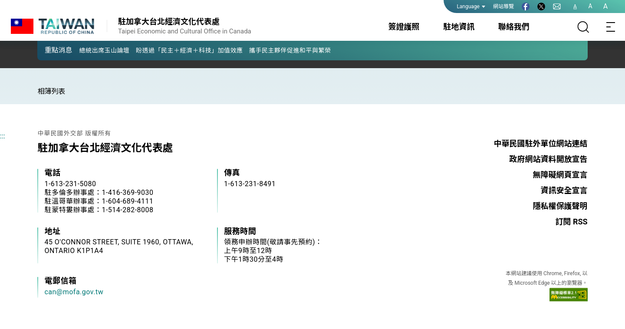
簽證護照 (404, 26)
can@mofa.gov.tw (73, 292)
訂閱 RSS (571, 221)
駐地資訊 (458, 26)
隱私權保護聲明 (560, 206)
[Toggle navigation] (611, 27)
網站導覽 (503, 6)
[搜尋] (583, 27)
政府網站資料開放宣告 (549, 159)
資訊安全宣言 (564, 190)
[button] (50, 50)
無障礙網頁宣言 (560, 174)
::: (2, 136)
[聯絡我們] (557, 6)
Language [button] (471, 6)
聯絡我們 (514, 26)
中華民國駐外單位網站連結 (541, 143)
